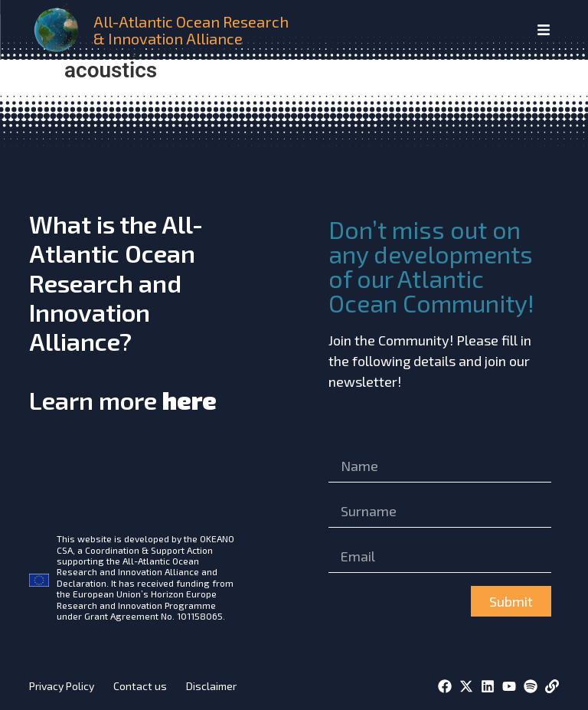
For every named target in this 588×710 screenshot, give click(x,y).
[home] (58, 30)
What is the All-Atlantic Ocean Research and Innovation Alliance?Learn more (123, 311)
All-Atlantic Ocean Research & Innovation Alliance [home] (191, 29)
